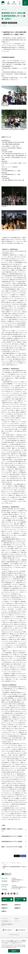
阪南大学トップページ (5, 862)
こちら (13, 942)
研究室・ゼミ (19, 862)
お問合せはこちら (15, 881)
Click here (23, 946)
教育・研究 (13, 862)
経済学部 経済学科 (12, 22)
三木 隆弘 (4, 22)
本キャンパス (4, 878)
